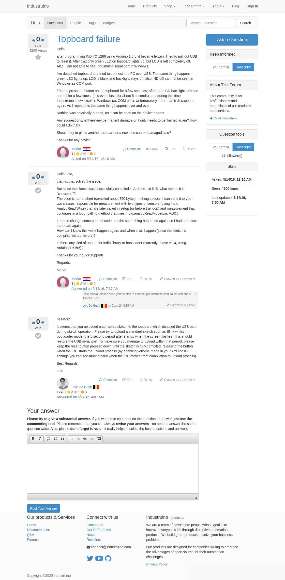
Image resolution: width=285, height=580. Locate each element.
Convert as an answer (182, 304)
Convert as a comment (179, 279)
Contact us (95, 525)
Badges (109, 23)
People (75, 23)
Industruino (38, 6)
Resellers (94, 540)
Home (31, 525)
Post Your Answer (43, 508)
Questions (55, 23)
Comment (133, 149)
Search (245, 23)
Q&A (30, 535)
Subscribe (243, 67)
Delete (190, 149)
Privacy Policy (157, 564)
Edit (171, 149)
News (91, 535)
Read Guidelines (225, 118)
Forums (33, 540)
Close (153, 149)
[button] (33, 439)
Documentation (38, 530)
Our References (99, 530)
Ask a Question (232, 39)
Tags (92, 23)
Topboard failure (88, 39)
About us (177, 517)
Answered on (82, 289)
